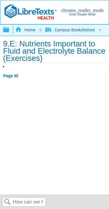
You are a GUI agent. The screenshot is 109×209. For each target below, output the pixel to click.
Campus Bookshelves (70, 30)
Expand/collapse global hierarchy (9, 30)
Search (7, 202)
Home (26, 30)
